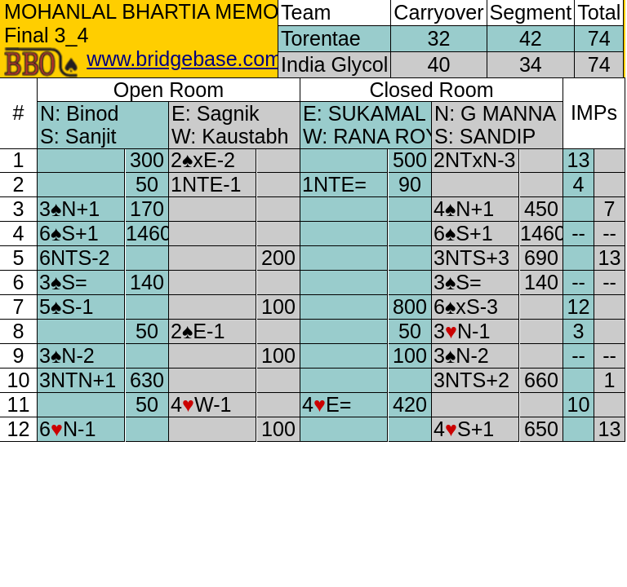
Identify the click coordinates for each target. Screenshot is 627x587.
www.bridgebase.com (184, 58)
